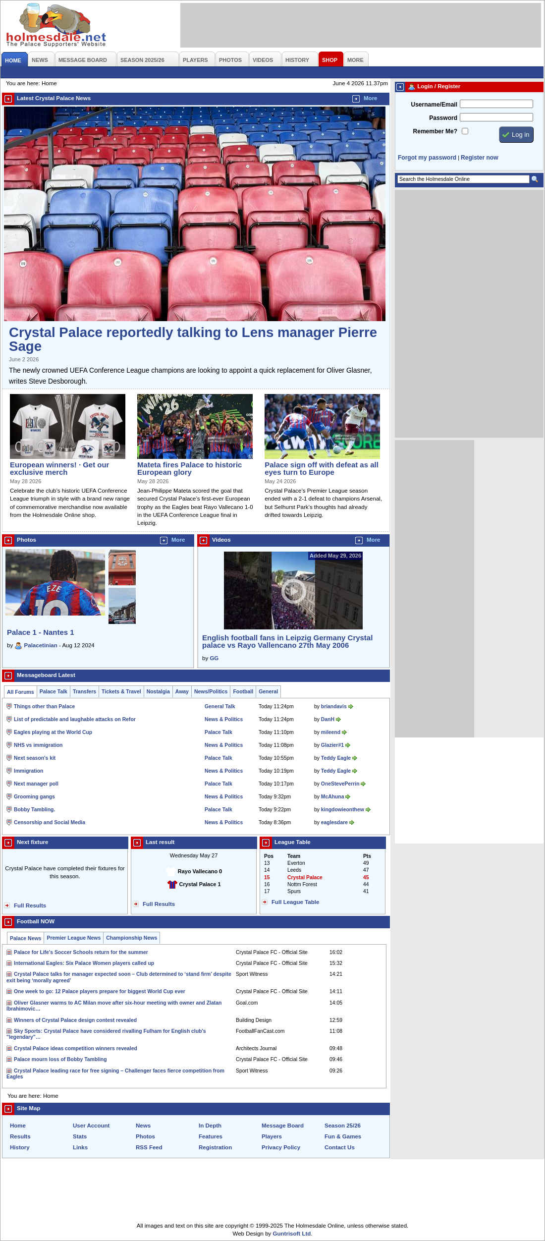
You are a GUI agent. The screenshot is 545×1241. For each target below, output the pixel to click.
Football (243, 691)
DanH (327, 719)
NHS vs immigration (38, 745)
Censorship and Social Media (49, 822)
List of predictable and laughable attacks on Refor (75, 719)
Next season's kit (34, 758)
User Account (91, 1125)
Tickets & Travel (121, 691)
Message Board (283, 1125)
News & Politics (224, 719)
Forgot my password (427, 157)
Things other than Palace (44, 706)
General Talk (220, 706)
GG (214, 658)
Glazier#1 (332, 745)
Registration (215, 1147)
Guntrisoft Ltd (292, 1234)
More (371, 98)
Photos (145, 1136)
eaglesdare (334, 822)
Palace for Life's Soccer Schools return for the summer (81, 952)
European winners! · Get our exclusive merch (59, 468)
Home (18, 1125)
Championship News (131, 938)
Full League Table (295, 902)
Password (443, 117)
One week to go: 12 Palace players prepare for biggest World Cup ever (99, 991)
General (268, 691)
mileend (330, 732)
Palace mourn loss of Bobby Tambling (60, 1059)
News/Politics (211, 691)
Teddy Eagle (336, 758)
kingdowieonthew (342, 809)
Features (210, 1136)
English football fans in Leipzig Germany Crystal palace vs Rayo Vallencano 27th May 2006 (287, 641)
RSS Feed (149, 1147)
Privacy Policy (281, 1147)
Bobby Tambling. (34, 809)
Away (182, 691)
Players (272, 1136)
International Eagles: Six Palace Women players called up (84, 963)
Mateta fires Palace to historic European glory (189, 468)
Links (80, 1147)
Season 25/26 (343, 1125)
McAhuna (332, 796)
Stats (80, 1136)
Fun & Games (343, 1136)
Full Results (30, 905)
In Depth (210, 1125)
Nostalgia (158, 691)
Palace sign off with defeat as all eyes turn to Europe (322, 468)
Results (20, 1136)
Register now (479, 157)
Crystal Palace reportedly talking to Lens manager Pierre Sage (193, 339)
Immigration (28, 771)
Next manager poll (36, 784)
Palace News (25, 938)
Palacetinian (40, 645)
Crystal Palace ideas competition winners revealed (75, 1048)
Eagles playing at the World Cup (53, 732)
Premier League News (74, 938)
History (20, 1147)
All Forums (20, 692)
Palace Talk (53, 691)
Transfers (84, 691)
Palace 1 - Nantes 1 (40, 632)
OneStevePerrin (340, 784)
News (143, 1125)
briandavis (334, 706)
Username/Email (434, 104)
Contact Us (340, 1147)
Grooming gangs (34, 796)
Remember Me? (435, 131)
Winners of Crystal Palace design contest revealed (75, 1020)
